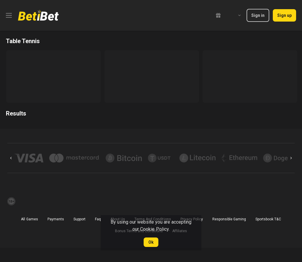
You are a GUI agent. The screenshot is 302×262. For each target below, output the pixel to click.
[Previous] (10, 158)
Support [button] (79, 219)
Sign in (258, 15)
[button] (28, 158)
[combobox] (235, 15)
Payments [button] (55, 219)
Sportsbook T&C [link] (268, 219)
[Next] (291, 158)
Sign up (284, 15)
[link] (38, 15)
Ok (151, 242)
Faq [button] (98, 219)
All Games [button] (29, 219)
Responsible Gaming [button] (229, 219)
